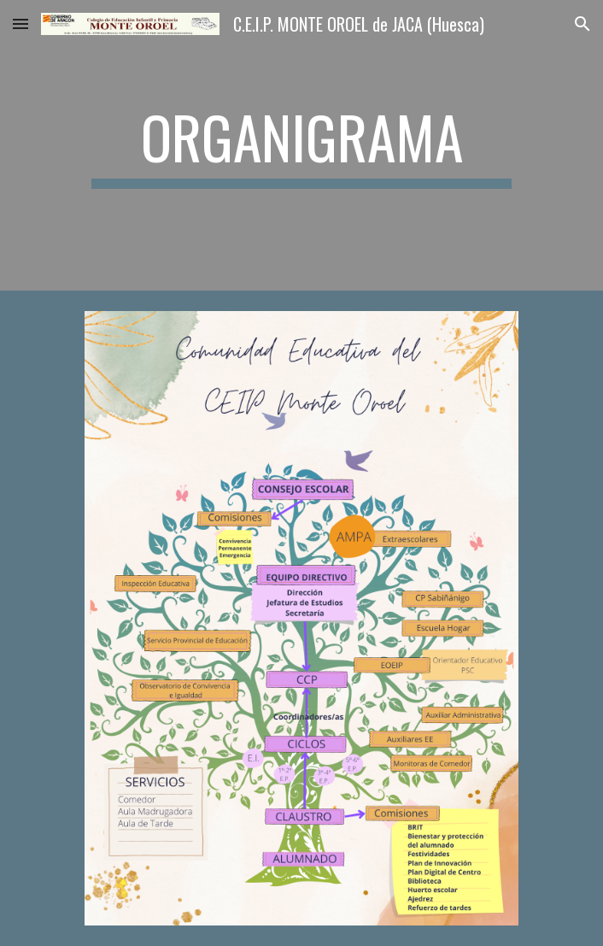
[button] (20, 23)
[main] (301, 145)
